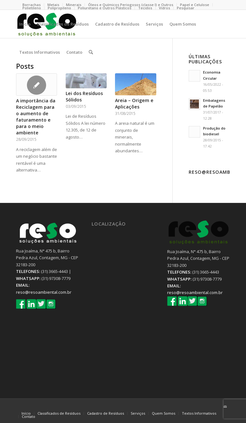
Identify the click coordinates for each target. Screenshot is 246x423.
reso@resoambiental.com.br (43, 292)
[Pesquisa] (91, 52)
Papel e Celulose (194, 4)
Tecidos (145, 7)
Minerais (73, 4)
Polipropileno (59, 7)
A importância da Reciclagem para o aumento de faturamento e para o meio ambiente (35, 117)
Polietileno (31, 7)
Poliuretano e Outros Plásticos (104, 7)
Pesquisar (185, 7)
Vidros (164, 7)
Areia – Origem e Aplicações (134, 103)
